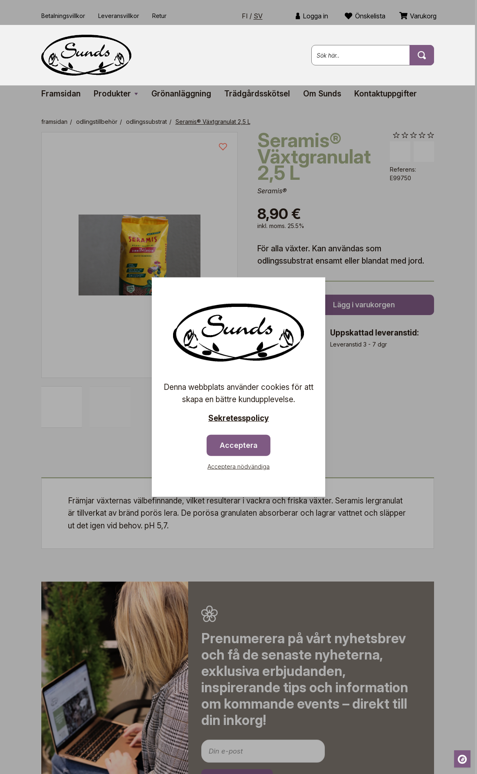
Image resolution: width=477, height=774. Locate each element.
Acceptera (238, 445)
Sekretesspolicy (238, 418)
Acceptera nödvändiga (238, 466)
